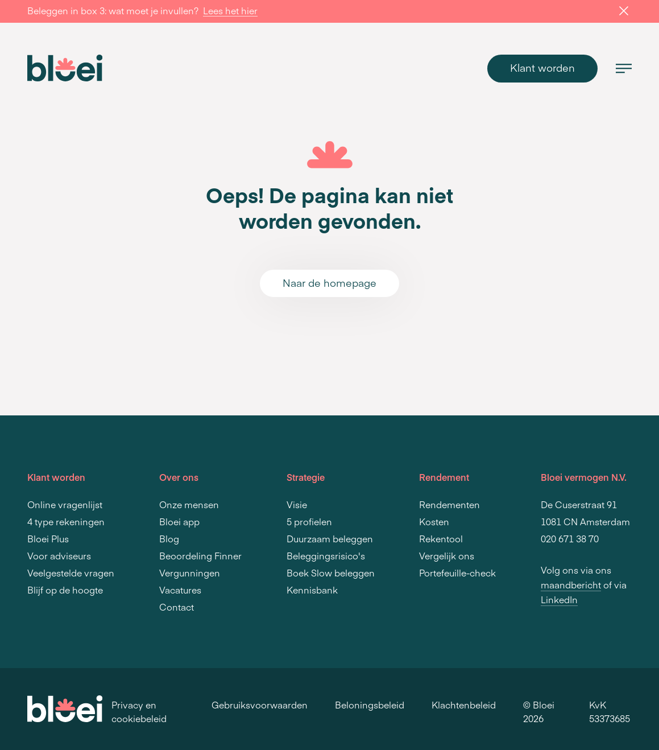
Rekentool (441, 538)
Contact (176, 606)
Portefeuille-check (457, 572)
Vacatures (180, 589)
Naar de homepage (329, 282)
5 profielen (309, 521)
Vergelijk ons (446, 555)
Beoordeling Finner (200, 555)
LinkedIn (559, 599)
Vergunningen (189, 572)
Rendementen (449, 504)
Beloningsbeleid (369, 704)
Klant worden (542, 67)
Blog (169, 538)
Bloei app (179, 521)
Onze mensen (189, 504)
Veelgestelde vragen (70, 572)
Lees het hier (230, 10)
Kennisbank (312, 589)
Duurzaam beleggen (330, 538)
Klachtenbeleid (464, 704)
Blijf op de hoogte (65, 589)
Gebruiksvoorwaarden (260, 704)
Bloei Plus (48, 538)
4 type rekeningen (66, 521)
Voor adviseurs (59, 555)
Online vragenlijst (64, 504)
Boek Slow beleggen (331, 572)
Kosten (434, 521)
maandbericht (571, 584)
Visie (297, 504)
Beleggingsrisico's (326, 555)
